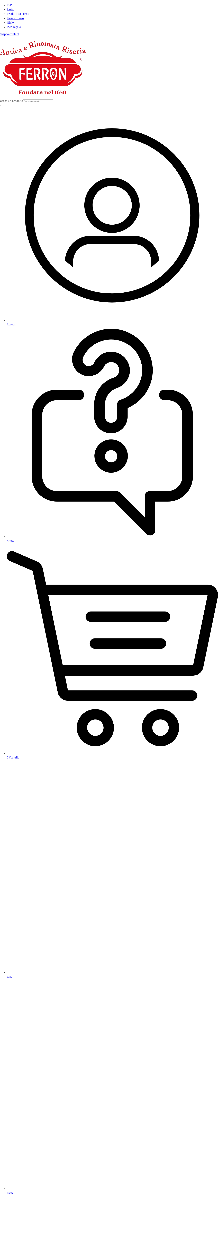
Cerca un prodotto (11, 101)
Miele (10, 22)
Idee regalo (14, 27)
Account (12, 324)
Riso (9, 5)
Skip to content (9, 34)
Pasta (10, 9)
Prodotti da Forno (18, 13)
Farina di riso (15, 18)
